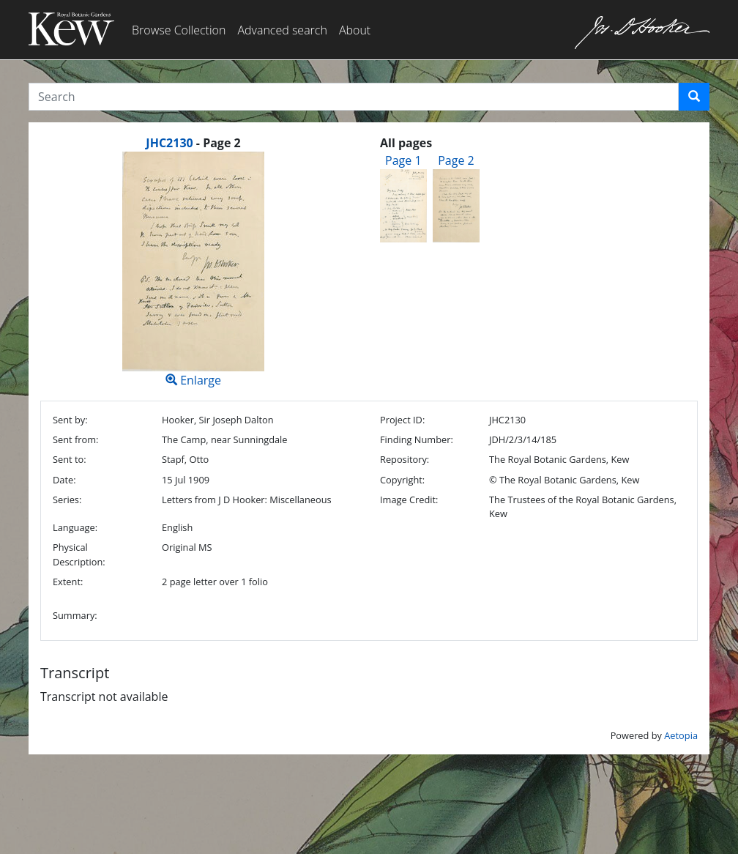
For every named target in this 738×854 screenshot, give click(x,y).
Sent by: (70, 419)
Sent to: (69, 459)
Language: (75, 527)
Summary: (75, 615)
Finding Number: (416, 439)
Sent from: (75, 439)
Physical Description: (79, 554)
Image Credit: (409, 499)
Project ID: (402, 419)
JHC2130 (169, 143)
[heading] (193, 143)
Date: (64, 479)
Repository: (404, 459)
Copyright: (402, 479)
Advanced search (282, 30)
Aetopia (681, 735)
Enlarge (193, 270)
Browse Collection (178, 30)
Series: (67, 499)
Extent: (68, 581)
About (354, 30)
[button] (694, 97)
